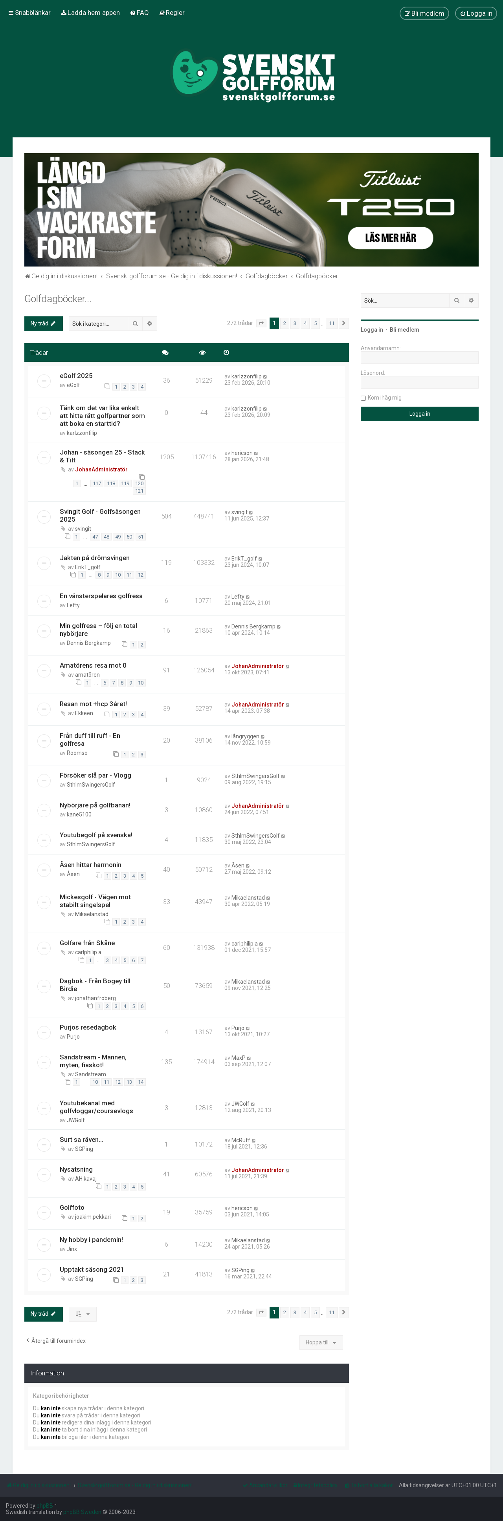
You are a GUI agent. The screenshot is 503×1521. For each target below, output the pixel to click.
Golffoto (72, 1207)
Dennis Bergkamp (89, 643)
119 (125, 483)
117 (97, 483)
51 (140, 537)
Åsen (73, 874)
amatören (87, 675)
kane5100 (79, 814)
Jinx (72, 1249)
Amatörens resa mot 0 (93, 665)
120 (139, 483)
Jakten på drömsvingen (95, 558)
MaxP (238, 1058)
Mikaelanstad (91, 914)
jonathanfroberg (95, 998)
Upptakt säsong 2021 (92, 1269)
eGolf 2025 (76, 376)
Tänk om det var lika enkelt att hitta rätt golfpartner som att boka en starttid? (102, 415)
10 (118, 575)
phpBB (45, 1506)
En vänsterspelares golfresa (101, 596)
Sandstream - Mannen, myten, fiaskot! (93, 1061)
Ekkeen (84, 713)
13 (129, 1082)
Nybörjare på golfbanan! (95, 805)
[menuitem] (90, 12)
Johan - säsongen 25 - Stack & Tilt (102, 456)
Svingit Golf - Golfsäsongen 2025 (100, 515)
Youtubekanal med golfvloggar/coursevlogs (96, 1107)
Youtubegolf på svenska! (96, 835)
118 (111, 483)
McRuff (240, 1140)
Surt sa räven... (81, 1139)
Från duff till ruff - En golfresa (90, 739)
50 (129, 537)
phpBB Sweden (82, 1512)
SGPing (84, 1149)
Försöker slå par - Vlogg (95, 775)
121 (139, 491)
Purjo (73, 1036)
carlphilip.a (88, 952)
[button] (261, 323)
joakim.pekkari (93, 1217)
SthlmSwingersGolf (91, 784)
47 (95, 537)
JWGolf (76, 1120)
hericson (242, 453)
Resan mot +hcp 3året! (93, 704)
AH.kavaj (86, 1179)
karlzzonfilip (246, 376)
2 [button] (284, 323)
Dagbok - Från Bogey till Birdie (95, 985)
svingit (83, 529)
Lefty (73, 605)
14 (140, 1082)
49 (118, 537)
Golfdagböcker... (58, 299)
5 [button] (315, 323)
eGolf (73, 385)
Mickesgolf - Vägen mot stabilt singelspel (95, 901)
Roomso (77, 753)
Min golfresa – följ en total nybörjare (98, 629)
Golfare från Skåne (87, 943)
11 (129, 575)
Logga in (372, 330)
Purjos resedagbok (88, 1027)
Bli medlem (404, 330)
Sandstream (90, 1074)
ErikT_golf (88, 567)
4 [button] (305, 323)
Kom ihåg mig (385, 397)
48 (106, 537)
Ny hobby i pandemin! (91, 1239)
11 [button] (331, 323)
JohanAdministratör (101, 469)
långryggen (245, 736)
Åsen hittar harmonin (90, 865)
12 (140, 575)
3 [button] (295, 323)
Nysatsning (76, 1169)
